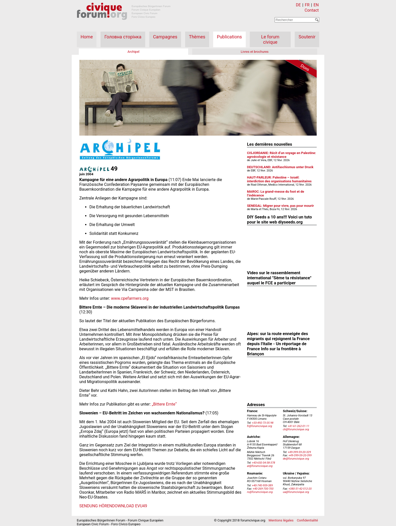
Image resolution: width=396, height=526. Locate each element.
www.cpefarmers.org (129, 298)
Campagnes (165, 36)
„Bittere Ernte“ (164, 404)
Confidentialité (307, 520)
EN (316, 5)
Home (87, 36)
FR (307, 5)
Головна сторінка (122, 36)
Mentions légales (281, 520)
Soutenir (307, 36)
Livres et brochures (254, 52)
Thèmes (197, 36)
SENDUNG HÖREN (95, 506)
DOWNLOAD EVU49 (129, 506)
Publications (229, 36)
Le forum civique (270, 39)
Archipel (133, 52)
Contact (312, 10)
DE (298, 5)
